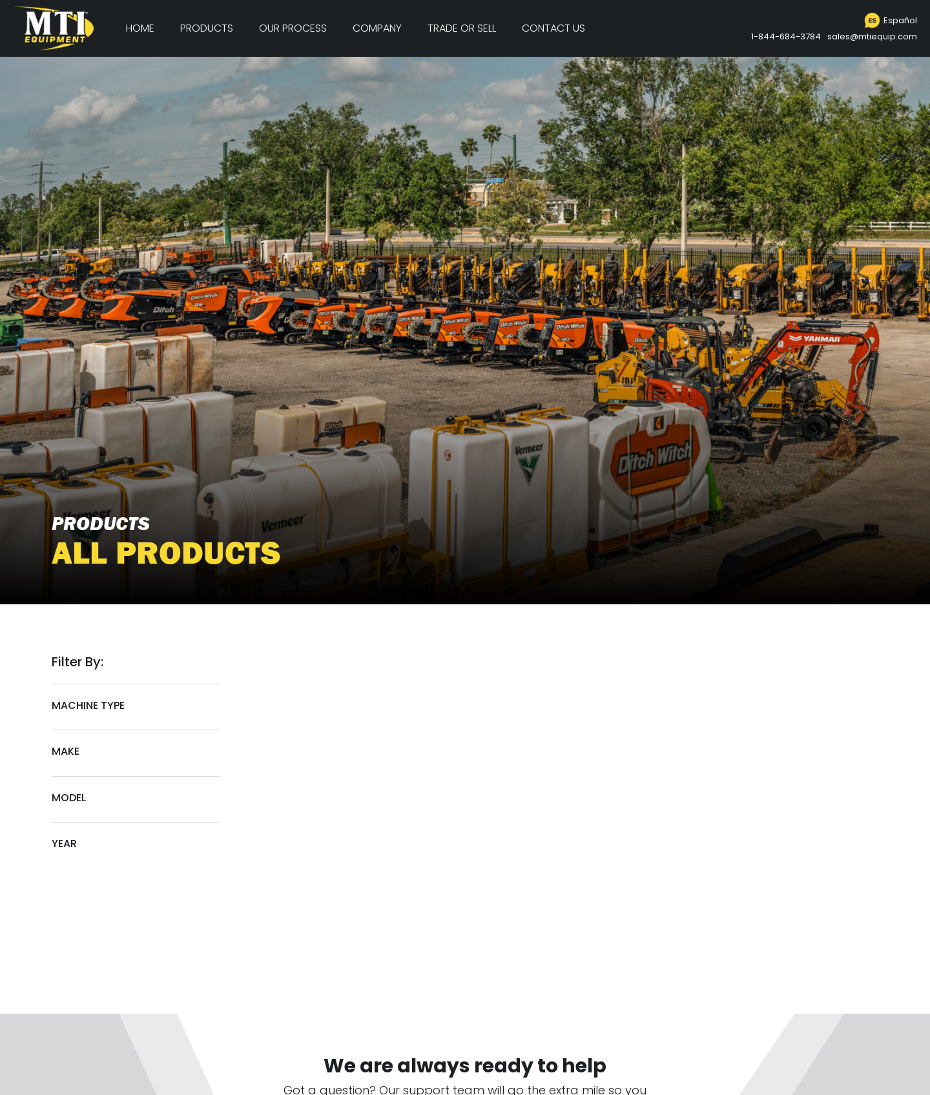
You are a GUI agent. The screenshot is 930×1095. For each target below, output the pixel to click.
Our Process (293, 28)
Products (206, 28)
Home (140, 28)
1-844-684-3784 (786, 36)
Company (377, 28)
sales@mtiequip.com (872, 36)
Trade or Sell (462, 28)
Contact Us (553, 28)
